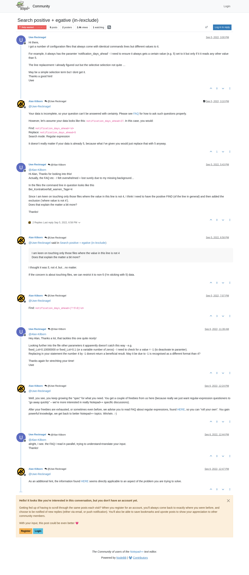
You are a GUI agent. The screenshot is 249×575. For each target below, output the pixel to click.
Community (41, 6)
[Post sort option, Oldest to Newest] (206, 27)
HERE (181, 409)
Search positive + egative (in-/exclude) (83, 242)
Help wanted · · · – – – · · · (32, 27)
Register (26, 531)
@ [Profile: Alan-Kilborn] (37, 169)
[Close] (228, 500)
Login (38, 531)
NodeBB (121, 557)
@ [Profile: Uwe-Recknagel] (40, 106)
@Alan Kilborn (57, 164)
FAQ (136, 113)
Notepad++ (137, 551)
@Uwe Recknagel (55, 101)
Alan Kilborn (36, 101)
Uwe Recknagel (37, 37)
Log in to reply (222, 27)
